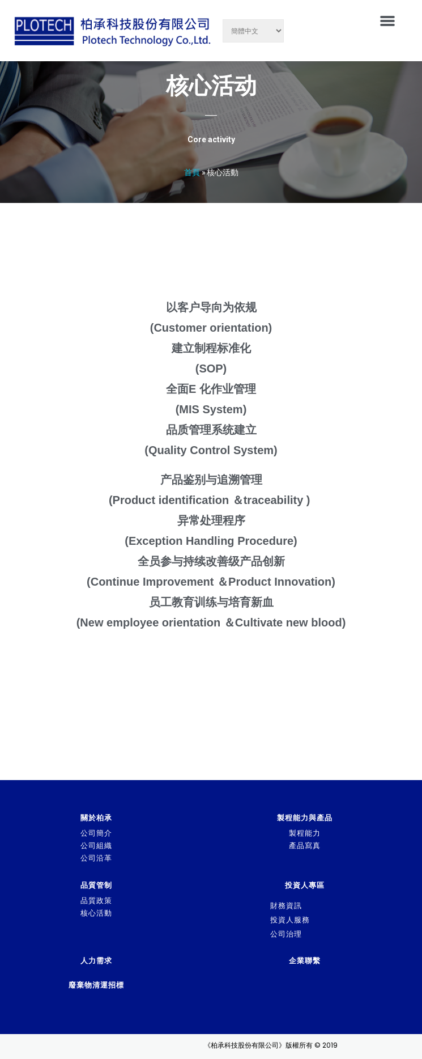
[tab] (344, 906)
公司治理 (286, 934)
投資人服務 (290, 920)
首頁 (192, 172)
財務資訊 (286, 905)
